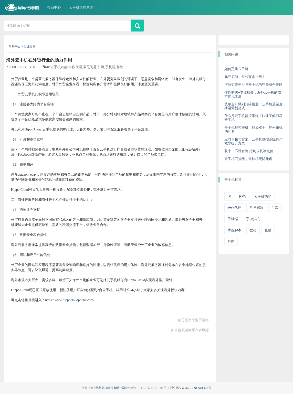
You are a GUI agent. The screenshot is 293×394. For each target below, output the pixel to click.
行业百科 (29, 46)
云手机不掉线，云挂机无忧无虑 (248, 159)
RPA (242, 196)
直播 (268, 230)
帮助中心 (54, 7)
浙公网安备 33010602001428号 (190, 388)
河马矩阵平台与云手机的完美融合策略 (253, 84)
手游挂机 (253, 219)
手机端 (233, 219)
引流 (275, 208)
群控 (231, 241)
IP (229, 196)
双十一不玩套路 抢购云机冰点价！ (250, 151)
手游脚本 (234, 230)
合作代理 (234, 208)
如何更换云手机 (236, 69)
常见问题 (256, 208)
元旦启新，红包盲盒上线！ (244, 77)
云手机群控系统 (81, 7)
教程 (253, 230)
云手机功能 (262, 196)
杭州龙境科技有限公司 (110, 388)
